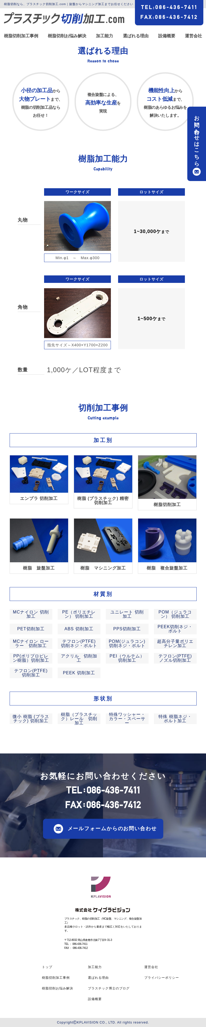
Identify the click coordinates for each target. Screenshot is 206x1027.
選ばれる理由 (136, 36)
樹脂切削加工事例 (21, 36)
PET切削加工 (30, 629)
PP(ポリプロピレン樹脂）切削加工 (31, 658)
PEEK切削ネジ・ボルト (175, 628)
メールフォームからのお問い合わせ (112, 828)
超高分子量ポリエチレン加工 (175, 643)
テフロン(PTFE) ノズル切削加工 (175, 658)
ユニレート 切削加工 (126, 614)
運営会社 (193, 36)
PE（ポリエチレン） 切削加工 (79, 614)
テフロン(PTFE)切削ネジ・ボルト (79, 643)
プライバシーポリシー (161, 978)
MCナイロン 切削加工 (31, 614)
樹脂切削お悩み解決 (67, 36)
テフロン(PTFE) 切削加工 (31, 672)
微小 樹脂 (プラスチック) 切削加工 (31, 718)
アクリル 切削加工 (79, 658)
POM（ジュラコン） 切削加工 (175, 614)
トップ (47, 967)
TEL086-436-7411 (169, 7)
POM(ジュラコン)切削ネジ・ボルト (127, 643)
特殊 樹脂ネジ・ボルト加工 (175, 718)
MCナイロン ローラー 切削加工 (31, 643)
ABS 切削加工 (78, 629)
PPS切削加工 (127, 629)
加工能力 (104, 36)
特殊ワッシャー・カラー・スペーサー (127, 718)
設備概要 (166, 36)
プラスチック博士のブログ (109, 988)
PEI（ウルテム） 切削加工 (127, 658)
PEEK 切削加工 (79, 673)
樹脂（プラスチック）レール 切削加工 (79, 718)
